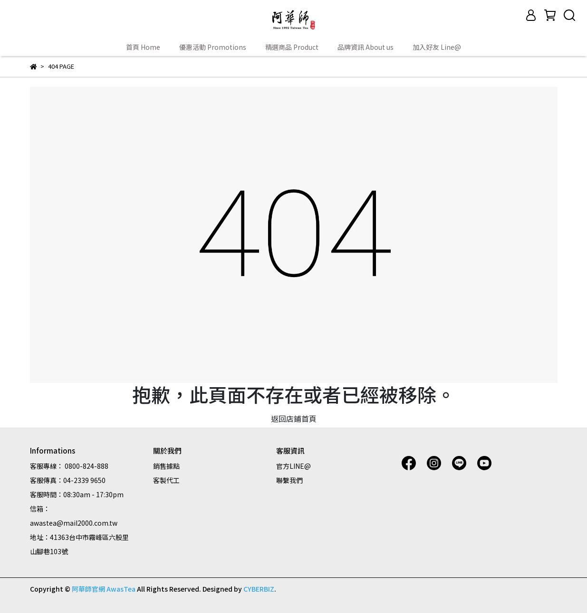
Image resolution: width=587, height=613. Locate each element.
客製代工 (166, 480)
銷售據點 (166, 466)
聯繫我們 (289, 480)
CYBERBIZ (258, 589)
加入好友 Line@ (437, 47)
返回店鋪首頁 (294, 418)
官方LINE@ (293, 466)
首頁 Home (143, 47)
